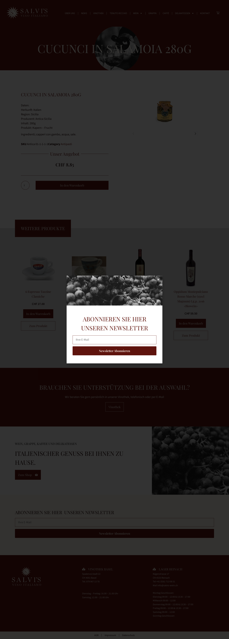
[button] (158, 280)
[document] (114, 319)
